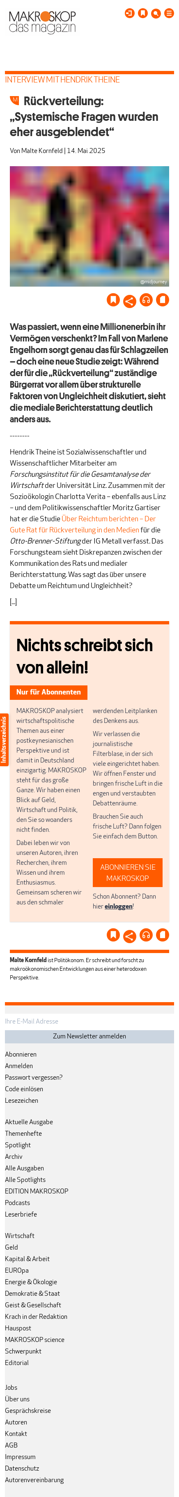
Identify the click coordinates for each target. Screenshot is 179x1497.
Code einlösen (24, 1089)
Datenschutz (22, 1469)
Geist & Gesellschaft (33, 1305)
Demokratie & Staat (32, 1294)
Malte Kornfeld (42, 151)
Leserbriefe (21, 1215)
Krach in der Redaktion (36, 1317)
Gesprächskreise (28, 1411)
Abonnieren (21, 1055)
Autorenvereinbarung (34, 1480)
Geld (11, 1248)
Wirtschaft (19, 1236)
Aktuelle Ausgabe (29, 1122)
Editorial (17, 1363)
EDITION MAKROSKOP (36, 1192)
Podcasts (17, 1203)
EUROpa (17, 1271)
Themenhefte (23, 1134)
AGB (11, 1446)
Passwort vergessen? (34, 1078)
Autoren (16, 1422)
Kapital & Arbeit (27, 1259)
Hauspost (18, 1328)
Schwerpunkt (23, 1352)
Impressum (20, 1457)
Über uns (17, 1399)
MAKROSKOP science (34, 1340)
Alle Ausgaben (24, 1168)
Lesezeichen (21, 1101)
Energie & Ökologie (31, 1282)
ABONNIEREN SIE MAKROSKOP (128, 873)
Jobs (11, 1388)
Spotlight (18, 1145)
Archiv (14, 1157)
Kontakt (16, 1434)
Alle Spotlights (25, 1180)
